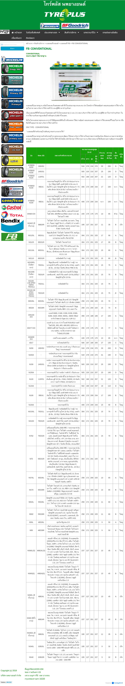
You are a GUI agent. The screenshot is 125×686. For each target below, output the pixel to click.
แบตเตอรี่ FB (65, 43)
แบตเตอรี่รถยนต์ (52, 43)
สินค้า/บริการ (39, 43)
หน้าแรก (29, 43)
